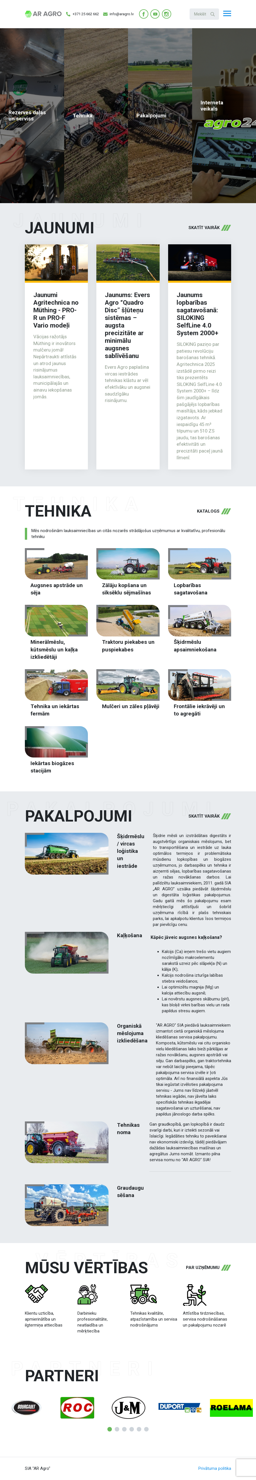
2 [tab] (117, 1429)
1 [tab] (109, 1429)
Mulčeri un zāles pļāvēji (130, 706)
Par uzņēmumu (203, 1267)
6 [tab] (146, 1429)
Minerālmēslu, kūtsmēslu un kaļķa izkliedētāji (54, 649)
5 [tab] (139, 1429)
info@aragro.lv (118, 14)
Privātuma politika (214, 1468)
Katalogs (208, 511)
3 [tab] (124, 1429)
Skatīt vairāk (204, 227)
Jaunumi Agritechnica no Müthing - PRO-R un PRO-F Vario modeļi (56, 310)
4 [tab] (131, 1429)
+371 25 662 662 (82, 14)
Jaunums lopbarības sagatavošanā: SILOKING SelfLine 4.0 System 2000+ (197, 314)
